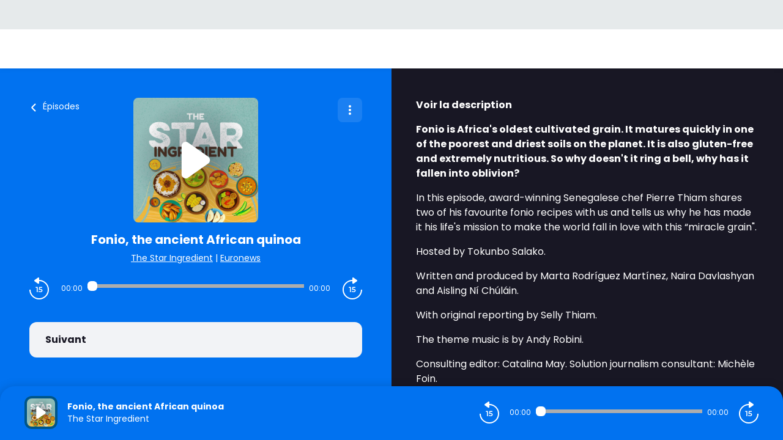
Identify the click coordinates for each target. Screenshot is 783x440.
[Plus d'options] (350, 110)
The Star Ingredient (172, 258)
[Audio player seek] (195, 286)
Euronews (240, 258)
